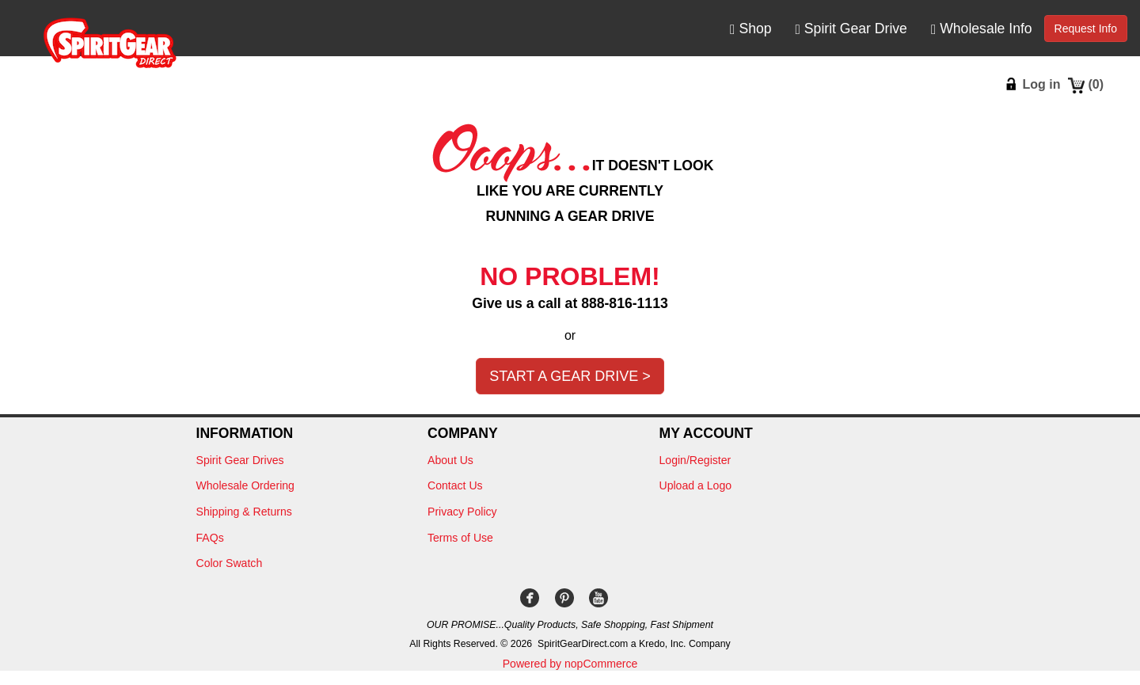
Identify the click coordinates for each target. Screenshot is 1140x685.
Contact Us (455, 485)
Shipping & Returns (244, 511)
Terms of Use (460, 537)
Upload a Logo (695, 485)
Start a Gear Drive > (570, 376)
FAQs (210, 537)
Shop (750, 29)
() (1096, 84)
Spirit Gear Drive (851, 29)
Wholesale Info (981, 29)
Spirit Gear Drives (240, 460)
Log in (1041, 84)
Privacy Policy (462, 511)
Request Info (1085, 28)
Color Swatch (229, 563)
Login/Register (695, 460)
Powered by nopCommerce (570, 663)
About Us (450, 460)
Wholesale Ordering (245, 485)
